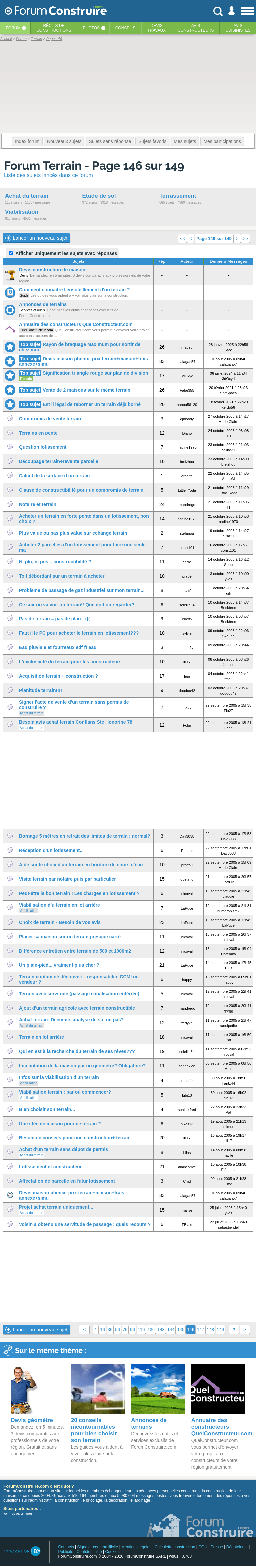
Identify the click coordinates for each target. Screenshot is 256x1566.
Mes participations (222, 141)
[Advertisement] (128, 780)
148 (210, 1329)
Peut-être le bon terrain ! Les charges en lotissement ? (79, 893)
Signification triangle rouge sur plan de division (95, 373)
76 (125, 1329)
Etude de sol (99, 196)
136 (151, 1329)
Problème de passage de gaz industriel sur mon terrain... (82, 590)
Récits (53, 28)
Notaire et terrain (37, 504)
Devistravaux (156, 28)
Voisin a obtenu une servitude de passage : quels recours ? (85, 1224)
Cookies (112, 1551)
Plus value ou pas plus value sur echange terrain (73, 533)
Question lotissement (42, 447)
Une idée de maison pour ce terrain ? (60, 1123)
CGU (202, 1547)
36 (110, 1329)
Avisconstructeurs (196, 28)
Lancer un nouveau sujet (36, 238)
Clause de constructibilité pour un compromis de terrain (81, 490)
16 (102, 1329)
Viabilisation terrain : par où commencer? (65, 1092)
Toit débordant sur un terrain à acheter (61, 576)
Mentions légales (136, 1547)
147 (200, 1329)
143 (161, 1329)
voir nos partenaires (18, 1513)
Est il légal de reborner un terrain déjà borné (92, 404)
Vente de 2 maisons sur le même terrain (86, 390)
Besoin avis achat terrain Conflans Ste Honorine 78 (75, 722)
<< (182, 238)
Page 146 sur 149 (214, 238)
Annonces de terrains (43, 304)
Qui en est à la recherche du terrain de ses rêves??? (77, 1051)
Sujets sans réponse (110, 141)
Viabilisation (21, 212)
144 (171, 1329)
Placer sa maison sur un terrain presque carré (70, 936)
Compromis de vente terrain (50, 418)
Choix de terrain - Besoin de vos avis (60, 922)
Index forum (27, 141)
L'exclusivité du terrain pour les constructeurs (70, 661)
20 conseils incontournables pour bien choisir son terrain (94, 1430)
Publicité (65, 1551)
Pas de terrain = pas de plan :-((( (54, 618)
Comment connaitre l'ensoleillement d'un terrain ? (74, 289)
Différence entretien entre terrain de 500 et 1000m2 (75, 951)
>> (245, 238)
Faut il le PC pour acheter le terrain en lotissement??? (79, 633)
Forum (13, 28)
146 (190, 1329)
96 (132, 1329)
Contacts (66, 1547)
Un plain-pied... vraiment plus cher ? (59, 965)
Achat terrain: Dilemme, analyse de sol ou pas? (71, 1019)
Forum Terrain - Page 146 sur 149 (94, 165)
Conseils (125, 28)
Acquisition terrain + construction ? (58, 676)
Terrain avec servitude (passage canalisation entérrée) (79, 993)
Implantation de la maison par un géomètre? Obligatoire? (82, 1065)
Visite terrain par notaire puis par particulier (67, 879)
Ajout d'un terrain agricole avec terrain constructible (77, 1008)
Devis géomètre (32, 1420)
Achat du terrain (26, 196)
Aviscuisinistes (237, 28)
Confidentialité (89, 1551)
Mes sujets (185, 141)
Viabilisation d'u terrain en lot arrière (59, 905)
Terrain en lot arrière (41, 1037)
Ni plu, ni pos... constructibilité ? (55, 561)
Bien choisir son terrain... (47, 1109)
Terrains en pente (38, 432)
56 (117, 1329)
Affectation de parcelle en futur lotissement (67, 1181)
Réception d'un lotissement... (51, 850)
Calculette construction (175, 1547)
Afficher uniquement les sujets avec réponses (63, 253)
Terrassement (177, 196)
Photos (91, 28)
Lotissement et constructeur (50, 1166)
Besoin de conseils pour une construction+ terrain (75, 1137)
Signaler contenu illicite (97, 1547)
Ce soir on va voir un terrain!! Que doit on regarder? (76, 604)
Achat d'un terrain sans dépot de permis (63, 1149)
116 (141, 1329)
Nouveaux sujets (64, 141)
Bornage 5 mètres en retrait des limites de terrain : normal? (84, 836)
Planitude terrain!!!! (40, 690)
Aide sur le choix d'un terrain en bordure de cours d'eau (81, 864)
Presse (217, 1547)
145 (180, 1329)
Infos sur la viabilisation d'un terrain (59, 1077)
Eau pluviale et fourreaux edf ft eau (58, 647)
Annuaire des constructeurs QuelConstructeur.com (76, 324)
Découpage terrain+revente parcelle (58, 461)
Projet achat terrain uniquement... (56, 1207)
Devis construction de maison (52, 269)
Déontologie (237, 1547)
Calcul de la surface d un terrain (54, 475)
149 (220, 1329)
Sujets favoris (152, 141)
